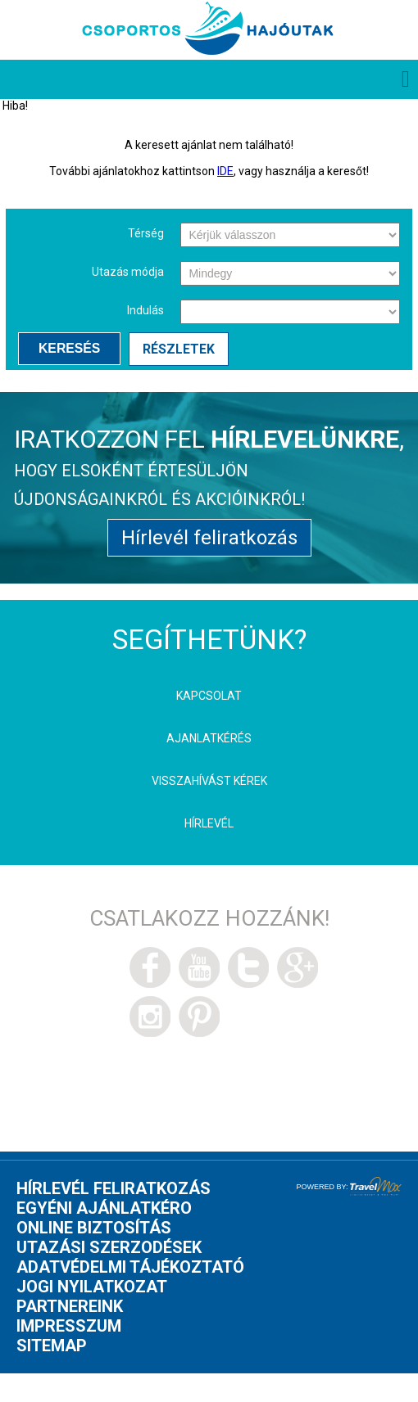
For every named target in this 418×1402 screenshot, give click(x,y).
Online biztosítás (93, 1227)
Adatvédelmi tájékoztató (130, 1267)
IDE (225, 171)
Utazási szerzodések (109, 1247)
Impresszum (68, 1326)
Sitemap (51, 1345)
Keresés (69, 348)
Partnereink (69, 1306)
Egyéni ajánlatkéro (104, 1208)
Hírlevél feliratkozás (209, 537)
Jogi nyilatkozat (91, 1286)
